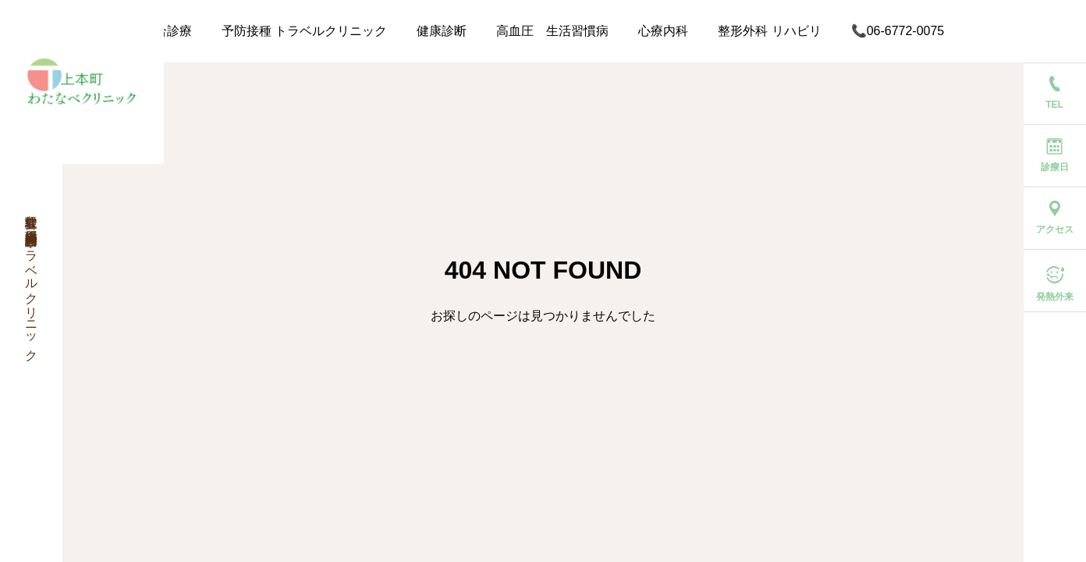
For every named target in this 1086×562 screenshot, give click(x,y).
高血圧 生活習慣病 (552, 30)
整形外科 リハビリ (769, 30)
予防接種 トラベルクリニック (304, 30)
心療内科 (663, 30)
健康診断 (442, 30)
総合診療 (167, 30)
